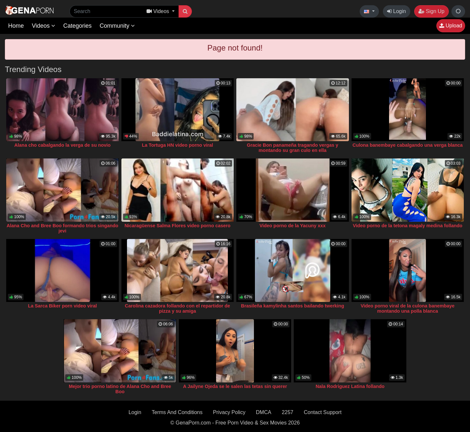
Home (16, 25)
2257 (287, 412)
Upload (450, 25)
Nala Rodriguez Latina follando (350, 386)
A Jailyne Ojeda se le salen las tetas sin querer (235, 386)
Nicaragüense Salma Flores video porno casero (177, 225)
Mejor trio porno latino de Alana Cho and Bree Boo (120, 389)
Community (117, 25)
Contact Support (323, 412)
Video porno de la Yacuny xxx (292, 225)
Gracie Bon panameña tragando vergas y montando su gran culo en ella (292, 147)
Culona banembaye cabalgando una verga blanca (407, 145)
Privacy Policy (229, 412)
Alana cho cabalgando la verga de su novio (62, 145)
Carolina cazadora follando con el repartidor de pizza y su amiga (177, 308)
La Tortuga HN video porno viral (177, 145)
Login (396, 11)
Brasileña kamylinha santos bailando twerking (292, 305)
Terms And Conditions (177, 412)
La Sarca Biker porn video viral (62, 305)
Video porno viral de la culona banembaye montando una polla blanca (408, 308)
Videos (43, 25)
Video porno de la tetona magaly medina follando (407, 225)
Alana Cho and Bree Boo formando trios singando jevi (62, 228)
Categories (77, 25)
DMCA (263, 412)
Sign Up (431, 11)
